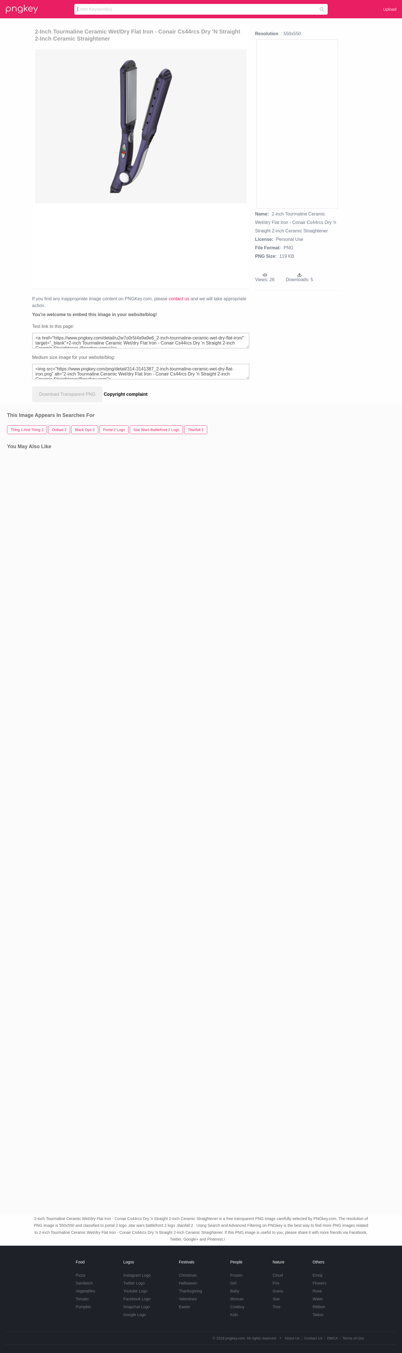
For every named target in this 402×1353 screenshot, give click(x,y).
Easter (184, 1307)
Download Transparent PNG (67, 394)
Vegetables (85, 1291)
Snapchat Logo (136, 1307)
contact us (179, 298)
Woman (237, 1299)
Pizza (80, 1275)
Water (317, 1299)
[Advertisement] (99, 245)
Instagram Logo (137, 1275)
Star (276, 1299)
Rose (317, 1291)
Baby (234, 1291)
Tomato (82, 1299)
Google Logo (134, 1314)
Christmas (187, 1275)
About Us (292, 1338)
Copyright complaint (126, 394)
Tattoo (317, 1314)
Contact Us (313, 1338)
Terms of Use (353, 1338)
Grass (278, 1291)
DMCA (332, 1338)
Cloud (278, 1275)
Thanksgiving (190, 1291)
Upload (389, 9)
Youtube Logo (135, 1291)
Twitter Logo (134, 1283)
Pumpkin (83, 1307)
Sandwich (84, 1283)
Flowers (319, 1283)
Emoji (317, 1275)
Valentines (188, 1299)
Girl (233, 1283)
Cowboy (237, 1307)
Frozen (236, 1275)
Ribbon (318, 1307)
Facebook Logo (137, 1299)
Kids (234, 1314)
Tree (276, 1307)
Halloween (188, 1283)
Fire (276, 1283)
